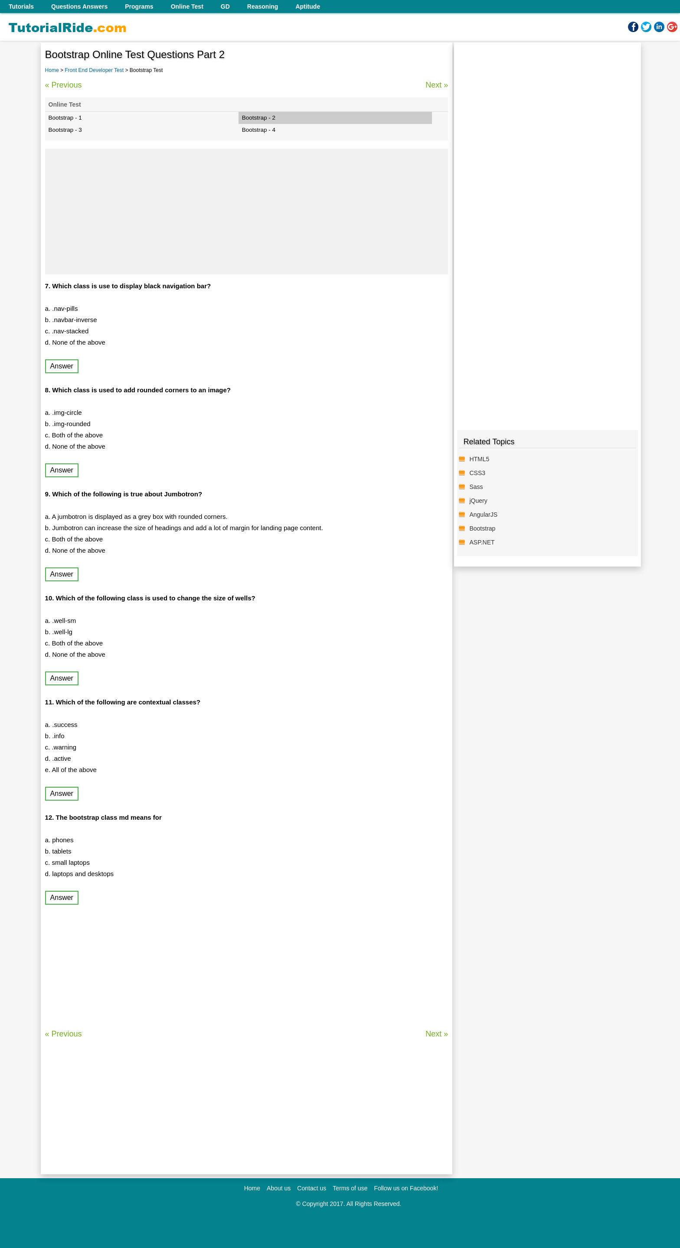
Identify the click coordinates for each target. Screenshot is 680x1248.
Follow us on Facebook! (406, 1188)
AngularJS (483, 514)
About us (279, 1188)
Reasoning (262, 6)
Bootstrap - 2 (258, 117)
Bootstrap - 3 (65, 130)
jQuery (478, 500)
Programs (139, 6)
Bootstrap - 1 (65, 117)
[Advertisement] (246, 211)
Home (52, 70)
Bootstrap (482, 528)
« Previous (63, 85)
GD (225, 6)
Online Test (187, 6)
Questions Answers (79, 6)
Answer (61, 366)
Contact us (311, 1188)
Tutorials (21, 6)
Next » (436, 85)
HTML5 (479, 459)
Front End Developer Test (95, 70)
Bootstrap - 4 (258, 130)
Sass (476, 486)
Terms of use (350, 1188)
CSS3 (477, 472)
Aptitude (307, 6)
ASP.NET (481, 542)
